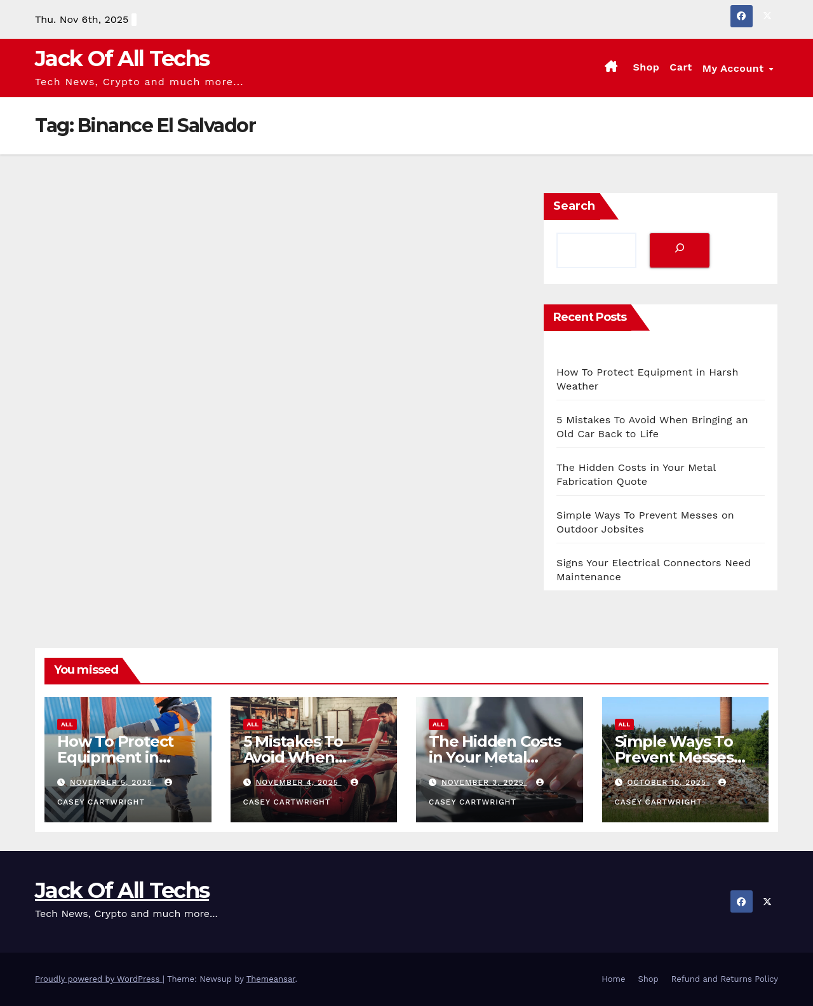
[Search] (679, 250)
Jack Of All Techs (122, 58)
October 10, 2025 (668, 782)
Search (574, 206)
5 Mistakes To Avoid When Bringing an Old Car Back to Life (301, 765)
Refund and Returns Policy (724, 979)
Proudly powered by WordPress (99, 979)
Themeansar (270, 979)
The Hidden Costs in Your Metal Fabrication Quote (496, 757)
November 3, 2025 (484, 782)
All (67, 724)
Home (613, 979)
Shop (646, 67)
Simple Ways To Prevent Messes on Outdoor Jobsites (674, 765)
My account (734, 68)
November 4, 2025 (298, 782)
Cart (680, 67)
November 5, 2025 (113, 782)
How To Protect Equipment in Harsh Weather (115, 757)
